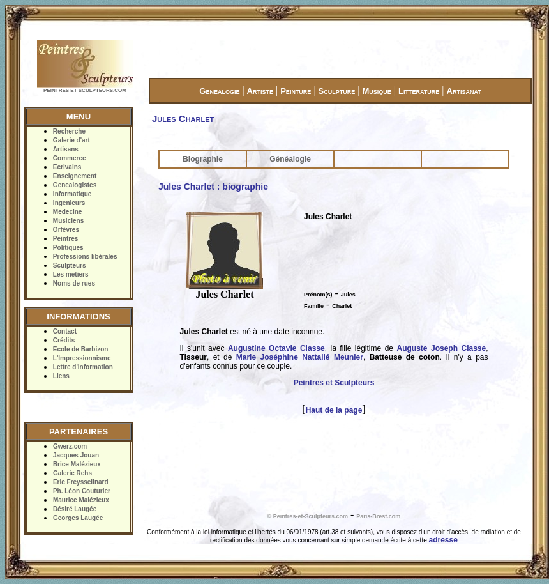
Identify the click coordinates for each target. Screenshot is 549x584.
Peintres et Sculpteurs (334, 382)
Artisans (66, 149)
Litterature (418, 91)
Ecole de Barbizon (81, 349)
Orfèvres (66, 229)
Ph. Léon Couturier (81, 491)
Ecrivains (67, 167)
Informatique (72, 193)
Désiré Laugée (74, 508)
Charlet (342, 306)
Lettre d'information (83, 367)
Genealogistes (74, 184)
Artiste (260, 91)
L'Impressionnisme (82, 358)
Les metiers (71, 274)
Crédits (64, 340)
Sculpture (337, 91)
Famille (314, 306)
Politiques (68, 247)
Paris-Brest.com (378, 516)
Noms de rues (74, 283)
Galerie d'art (71, 140)
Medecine (67, 211)
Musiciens (68, 220)
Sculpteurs (69, 265)
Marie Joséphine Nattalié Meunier (299, 357)
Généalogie (290, 159)
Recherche (69, 131)
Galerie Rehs (72, 473)
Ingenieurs (69, 202)
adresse (443, 539)
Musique (376, 91)
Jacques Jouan (76, 455)
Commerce (69, 158)
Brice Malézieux (77, 464)
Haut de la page (334, 410)
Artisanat (464, 91)
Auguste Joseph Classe (441, 348)
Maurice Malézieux (81, 499)
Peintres (65, 238)
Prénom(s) (318, 294)
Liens (61, 376)
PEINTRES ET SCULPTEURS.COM (84, 90)
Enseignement (74, 176)
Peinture (295, 91)
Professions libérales (85, 256)
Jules (348, 294)
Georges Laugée (78, 517)
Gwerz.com (70, 446)
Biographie (203, 159)
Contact (65, 331)
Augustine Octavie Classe (276, 348)
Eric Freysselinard (81, 482)
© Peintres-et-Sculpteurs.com (307, 516)
